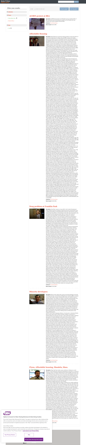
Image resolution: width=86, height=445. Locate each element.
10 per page (63, 9)
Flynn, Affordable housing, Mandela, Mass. (48, 367)
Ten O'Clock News (54, 23)
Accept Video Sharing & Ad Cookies (33, 439)
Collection (10, 12)
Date (9, 25)
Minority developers (38, 291)
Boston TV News (5, 1)
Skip (29, 434)
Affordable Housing (38, 33)
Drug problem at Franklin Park (43, 206)
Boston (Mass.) (11, 20)
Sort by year (73, 9)
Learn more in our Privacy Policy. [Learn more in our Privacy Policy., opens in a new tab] (31, 430)
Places (9, 15)
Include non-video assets (40, 8)
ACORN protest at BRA (39, 16)
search (76, 1)
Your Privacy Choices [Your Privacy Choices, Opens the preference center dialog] (10, 434)
